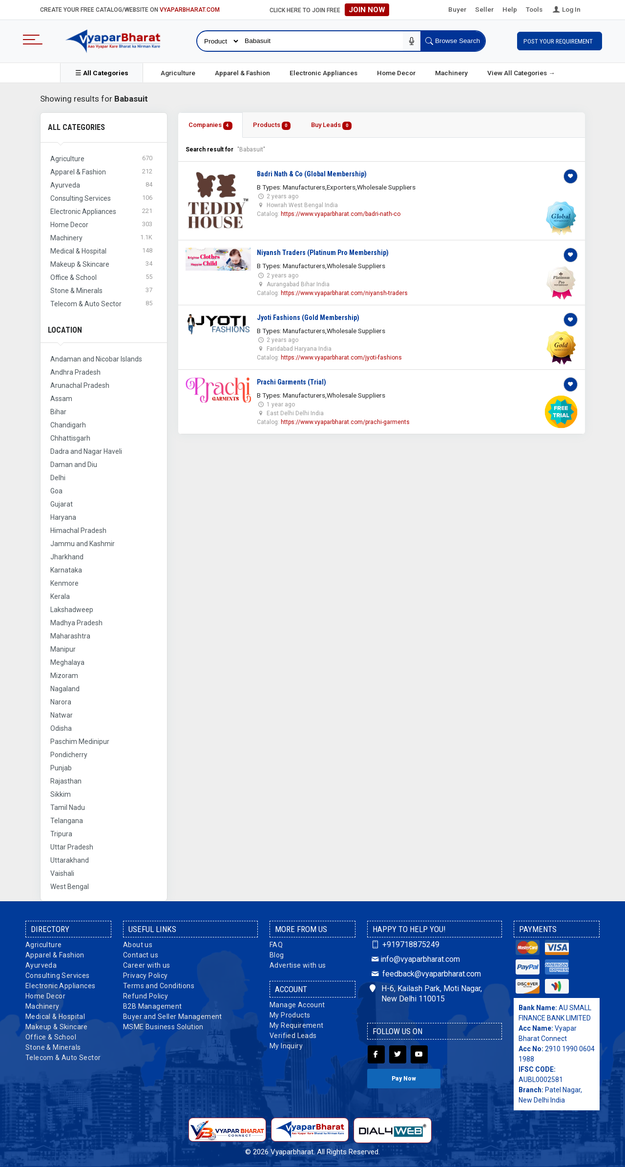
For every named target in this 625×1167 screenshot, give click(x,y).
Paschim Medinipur (79, 741)
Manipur (63, 649)
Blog (277, 955)
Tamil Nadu (67, 807)
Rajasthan (66, 781)
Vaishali (62, 873)
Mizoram (64, 675)
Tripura (61, 834)
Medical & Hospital (55, 1016)
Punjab (61, 768)
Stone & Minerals (53, 1047)
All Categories (76, 127)
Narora (60, 702)
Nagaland (65, 689)
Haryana (63, 517)
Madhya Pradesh (76, 623)
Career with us (146, 965)
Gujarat (61, 504)
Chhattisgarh (70, 438)
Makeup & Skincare (56, 1027)
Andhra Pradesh (75, 372)
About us (137, 945)
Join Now (367, 9)
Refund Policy (145, 996)
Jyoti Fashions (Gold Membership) (308, 317)
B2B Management (152, 1006)
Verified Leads (293, 1036)
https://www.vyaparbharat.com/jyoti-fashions (341, 357)
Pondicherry (68, 755)
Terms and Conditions (158, 986)
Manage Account (297, 1005)
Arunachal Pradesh (79, 385)
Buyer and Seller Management (172, 1016)
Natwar (61, 715)
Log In (566, 9)
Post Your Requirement (559, 41)
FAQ (276, 945)
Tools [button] (534, 9)
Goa (56, 491)
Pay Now (404, 1078)
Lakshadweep (71, 610)
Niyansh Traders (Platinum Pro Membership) (323, 252)
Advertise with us (298, 965)
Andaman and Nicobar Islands (96, 359)
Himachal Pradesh (78, 530)
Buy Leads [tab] (331, 125)
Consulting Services (57, 975)
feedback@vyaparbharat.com (425, 973)
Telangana (66, 821)
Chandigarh (68, 425)
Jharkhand (66, 557)
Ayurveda (41, 965)
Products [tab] (272, 125)
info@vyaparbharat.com (415, 959)
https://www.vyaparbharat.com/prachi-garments (345, 422)
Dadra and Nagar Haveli (86, 451)
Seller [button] (484, 9)
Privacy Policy (145, 975)
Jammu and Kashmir (82, 544)
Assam (61, 399)
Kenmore (64, 583)
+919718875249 (404, 944)
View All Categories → (521, 73)
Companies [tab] (210, 125)
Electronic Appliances (323, 73)
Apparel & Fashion (242, 73)
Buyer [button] (457, 9)
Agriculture (178, 73)
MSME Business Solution (163, 1027)
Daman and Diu (73, 464)
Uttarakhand (69, 860)
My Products (290, 1015)
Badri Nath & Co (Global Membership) (312, 174)
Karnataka (66, 570)
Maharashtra (70, 636)
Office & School (50, 1037)
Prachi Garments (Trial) (291, 382)
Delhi (57, 478)
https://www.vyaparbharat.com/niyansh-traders (344, 293)
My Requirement (297, 1025)
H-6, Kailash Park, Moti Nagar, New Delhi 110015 (426, 993)
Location (65, 330)
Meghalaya (67, 662)
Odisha (61, 728)
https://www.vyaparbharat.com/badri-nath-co (340, 214)
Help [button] (509, 9)
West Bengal (69, 887)
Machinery (451, 73)
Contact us (140, 955)
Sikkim (60, 794)
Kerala (60, 596)
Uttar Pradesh (71, 847)
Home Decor (396, 73)
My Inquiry (286, 1046)
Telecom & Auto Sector (63, 1057)
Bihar (58, 412)
